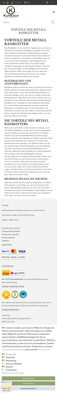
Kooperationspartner (10, 234)
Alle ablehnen (28, 383)
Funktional (11, 369)
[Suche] (53, 22)
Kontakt (19, 2)
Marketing (11, 360)
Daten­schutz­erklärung (13, 349)
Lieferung (6, 315)
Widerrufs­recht (8, 322)
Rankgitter (12, 48)
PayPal (9, 366)
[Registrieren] (12, 2)
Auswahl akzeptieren (28, 388)
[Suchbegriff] (28, 22)
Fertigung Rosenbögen (11, 231)
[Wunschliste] (3, 2)
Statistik (10, 357)
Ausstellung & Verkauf (11, 228)
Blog (28, 2)
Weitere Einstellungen (13, 373)
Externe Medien (14, 363)
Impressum (44, 349)
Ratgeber (5, 241)
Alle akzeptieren (28, 378)
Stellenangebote (8, 237)
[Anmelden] (7, 2)
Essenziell (11, 354)
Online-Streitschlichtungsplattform (16, 318)
